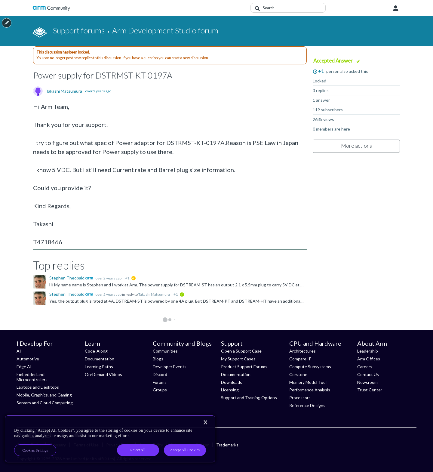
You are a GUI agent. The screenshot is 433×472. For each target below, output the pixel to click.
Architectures (302, 350)
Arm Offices (368, 358)
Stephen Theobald (67, 277)
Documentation (99, 358)
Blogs (158, 358)
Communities (165, 350)
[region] (110, 438)
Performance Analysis (309, 389)
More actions (356, 145)
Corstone (298, 374)
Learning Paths (99, 366)
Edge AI (24, 366)
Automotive (28, 358)
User (396, 8)
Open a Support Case (241, 350)
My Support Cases (238, 358)
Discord (160, 374)
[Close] (205, 422)
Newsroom (367, 382)
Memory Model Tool (308, 382)
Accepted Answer (333, 60)
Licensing (230, 389)
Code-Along (96, 350)
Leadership (367, 350)
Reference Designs (307, 405)
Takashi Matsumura (64, 91)
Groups (160, 389)
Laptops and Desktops (38, 387)
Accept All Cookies (185, 450)
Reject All (138, 450)
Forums (160, 382)
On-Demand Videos (103, 374)
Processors (300, 397)
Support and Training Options (249, 397)
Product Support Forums (244, 366)
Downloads (231, 382)
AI (19, 350)
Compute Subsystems (310, 366)
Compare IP (300, 358)
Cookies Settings (35, 450)
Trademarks (227, 444)
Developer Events (169, 366)
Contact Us (368, 374)
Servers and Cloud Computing (45, 402)
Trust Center (369, 389)
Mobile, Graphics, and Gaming (44, 394)
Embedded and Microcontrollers (32, 377)
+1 (321, 71)
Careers (364, 366)
